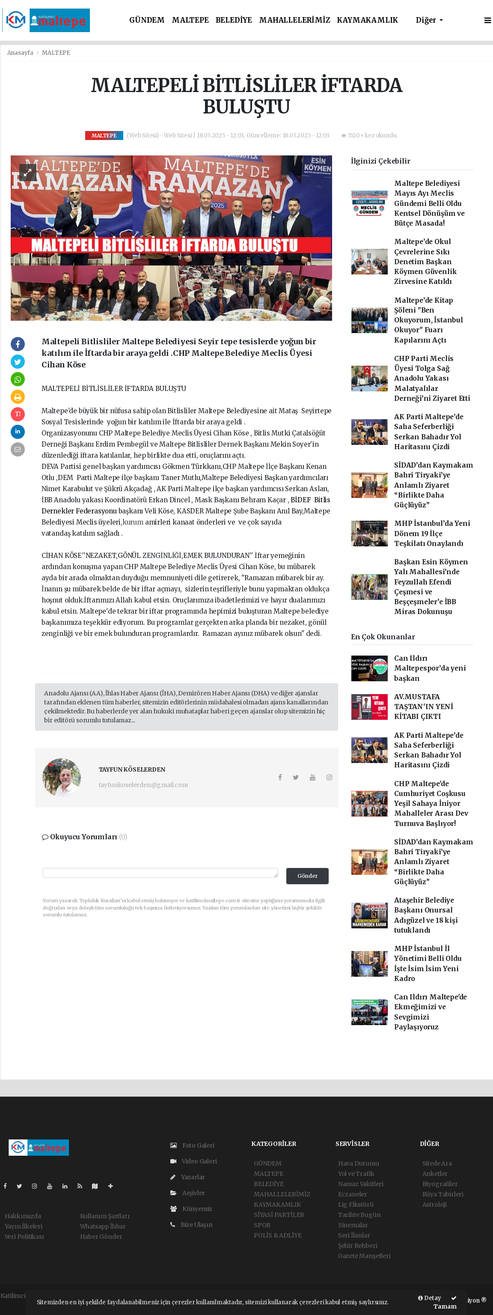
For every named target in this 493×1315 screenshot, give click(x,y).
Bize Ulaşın (191, 1225)
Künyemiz (191, 1209)
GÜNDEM (147, 20)
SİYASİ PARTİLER (279, 1215)
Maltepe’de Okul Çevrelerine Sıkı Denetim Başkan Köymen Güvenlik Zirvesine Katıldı (425, 262)
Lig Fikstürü (356, 1204)
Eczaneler (352, 1194)
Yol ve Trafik (356, 1174)
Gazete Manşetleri (364, 1256)
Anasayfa (21, 53)
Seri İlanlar (354, 1235)
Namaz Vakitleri (360, 1184)
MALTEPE (190, 20)
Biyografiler (440, 1184)
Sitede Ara (437, 1163)
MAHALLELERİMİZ (294, 20)
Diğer (427, 20)
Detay (429, 1298)
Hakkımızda (23, 1216)
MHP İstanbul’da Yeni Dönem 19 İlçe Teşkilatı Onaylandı (432, 533)
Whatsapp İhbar (103, 1226)
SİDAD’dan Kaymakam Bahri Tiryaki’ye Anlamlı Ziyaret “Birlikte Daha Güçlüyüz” (433, 485)
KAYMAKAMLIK (367, 20)
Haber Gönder (101, 1236)
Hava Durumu (358, 1163)
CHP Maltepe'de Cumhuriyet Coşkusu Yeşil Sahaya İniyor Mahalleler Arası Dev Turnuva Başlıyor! (431, 804)
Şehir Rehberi (357, 1245)
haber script (18, 1305)
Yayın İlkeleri (23, 1226)
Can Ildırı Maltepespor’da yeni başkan (430, 668)
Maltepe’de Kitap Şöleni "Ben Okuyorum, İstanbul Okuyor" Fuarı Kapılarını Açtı (428, 320)
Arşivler (187, 1193)
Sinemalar (353, 1225)
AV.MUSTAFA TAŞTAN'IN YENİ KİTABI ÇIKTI (423, 707)
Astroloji (434, 1204)
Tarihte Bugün (359, 1215)
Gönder (307, 876)
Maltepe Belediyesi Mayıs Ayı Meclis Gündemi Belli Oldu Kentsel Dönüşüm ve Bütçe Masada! (429, 203)
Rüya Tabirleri (442, 1194)
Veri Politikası (24, 1236)
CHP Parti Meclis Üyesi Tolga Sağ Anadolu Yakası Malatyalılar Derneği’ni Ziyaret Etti (432, 379)
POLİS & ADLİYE (277, 1235)
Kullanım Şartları (105, 1216)
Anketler (435, 1174)
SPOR (262, 1225)
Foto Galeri (192, 1145)
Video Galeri (193, 1161)
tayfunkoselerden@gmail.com (143, 785)
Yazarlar (187, 1177)
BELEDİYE (234, 20)
